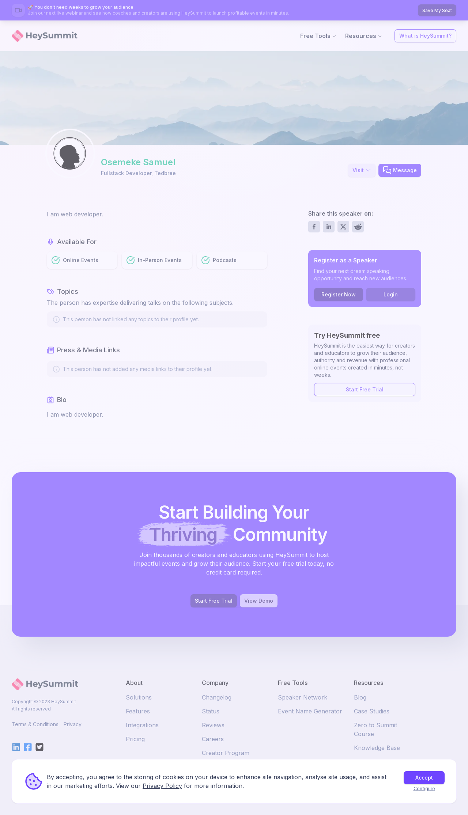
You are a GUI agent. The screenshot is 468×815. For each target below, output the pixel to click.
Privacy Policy (162, 785)
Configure (424, 788)
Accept (424, 777)
